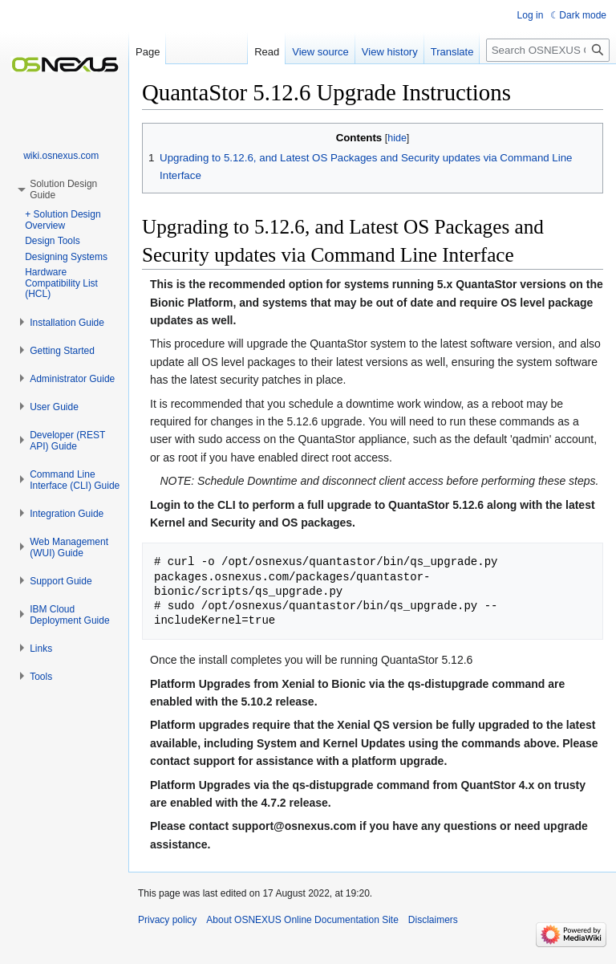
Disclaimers (433, 919)
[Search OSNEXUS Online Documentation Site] (548, 50)
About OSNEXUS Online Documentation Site (302, 919)
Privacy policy (167, 919)
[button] (67, 322)
